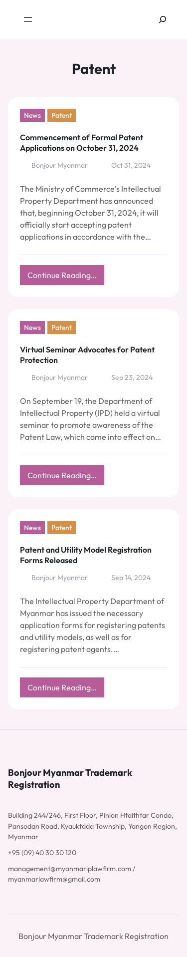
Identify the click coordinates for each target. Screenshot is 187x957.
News (32, 115)
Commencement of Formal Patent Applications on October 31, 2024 (81, 142)
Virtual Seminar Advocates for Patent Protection (87, 354)
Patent (61, 115)
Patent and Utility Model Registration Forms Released (86, 555)
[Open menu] (28, 19)
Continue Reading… (65, 277)
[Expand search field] (163, 19)
